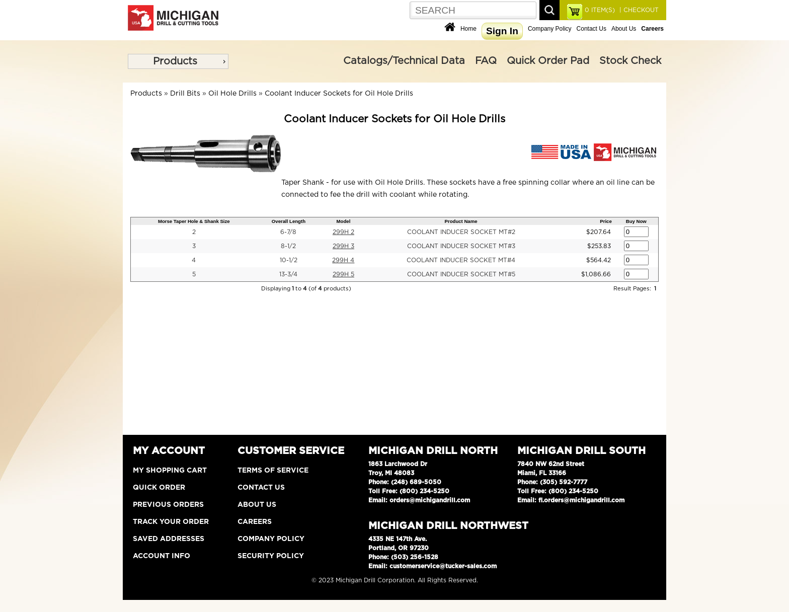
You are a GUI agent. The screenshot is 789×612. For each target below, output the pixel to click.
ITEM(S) (600, 10)
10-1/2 (288, 260)
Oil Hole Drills (232, 93)
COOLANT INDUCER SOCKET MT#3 (461, 246)
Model (344, 221)
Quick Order (159, 487)
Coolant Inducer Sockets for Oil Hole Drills (339, 93)
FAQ (486, 61)
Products (175, 61)
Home (468, 28)
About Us (623, 28)
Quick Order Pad (548, 61)
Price (605, 221)
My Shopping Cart (170, 470)
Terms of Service (273, 470)
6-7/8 (288, 232)
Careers (255, 521)
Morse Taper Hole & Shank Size (194, 221)
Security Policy (271, 556)
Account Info (161, 556)
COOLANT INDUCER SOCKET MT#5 (461, 274)
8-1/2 (288, 246)
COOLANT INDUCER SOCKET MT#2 (461, 232)
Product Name (461, 221)
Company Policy (550, 28)
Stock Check (630, 61)
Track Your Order (171, 521)
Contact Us (591, 28)
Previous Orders (168, 504)
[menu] (178, 61)
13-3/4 (288, 274)
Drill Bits (185, 93)
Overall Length (288, 221)
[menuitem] (178, 61)
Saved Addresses (168, 539)
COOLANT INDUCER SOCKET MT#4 (461, 260)
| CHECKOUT (638, 10)
